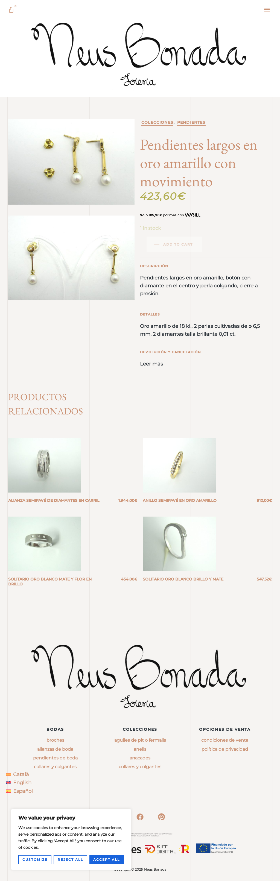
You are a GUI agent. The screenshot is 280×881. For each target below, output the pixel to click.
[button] (267, 9)
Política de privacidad (225, 749)
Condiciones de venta (224, 740)
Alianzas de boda (55, 749)
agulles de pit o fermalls (140, 740)
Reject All (70, 860)
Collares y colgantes (55, 766)
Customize (35, 860)
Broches (55, 740)
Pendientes (191, 122)
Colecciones (157, 122)
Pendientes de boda (55, 758)
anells (140, 749)
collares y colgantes (140, 766)
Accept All (106, 860)
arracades (140, 758)
